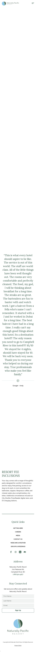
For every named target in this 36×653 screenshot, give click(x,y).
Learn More (18, 219)
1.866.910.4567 (18, 574)
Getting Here (18, 528)
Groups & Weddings (18, 546)
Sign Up (18, 610)
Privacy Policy (18, 645)
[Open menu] (33, 3)
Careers (18, 532)
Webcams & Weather (18, 543)
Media (18, 535)
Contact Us (18, 539)
